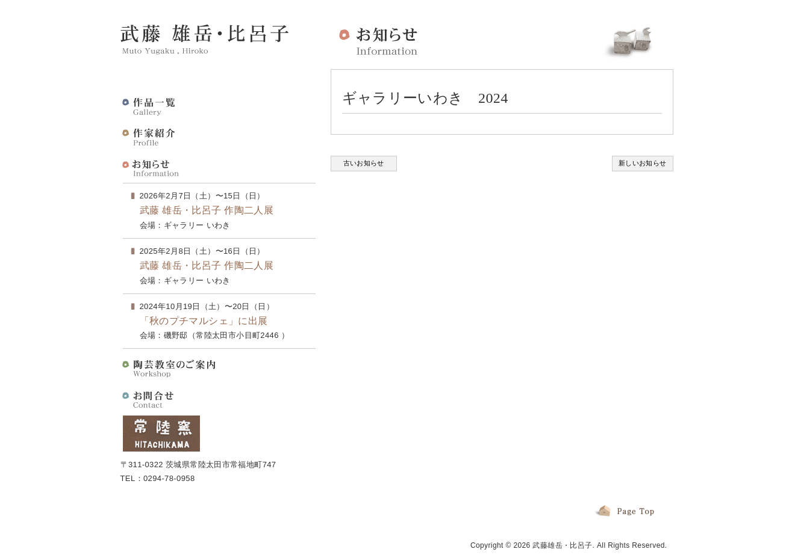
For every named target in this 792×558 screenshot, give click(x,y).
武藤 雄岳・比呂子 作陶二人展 (207, 210)
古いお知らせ (363, 163)
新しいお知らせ (643, 163)
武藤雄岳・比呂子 (562, 545)
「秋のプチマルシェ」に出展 (204, 321)
